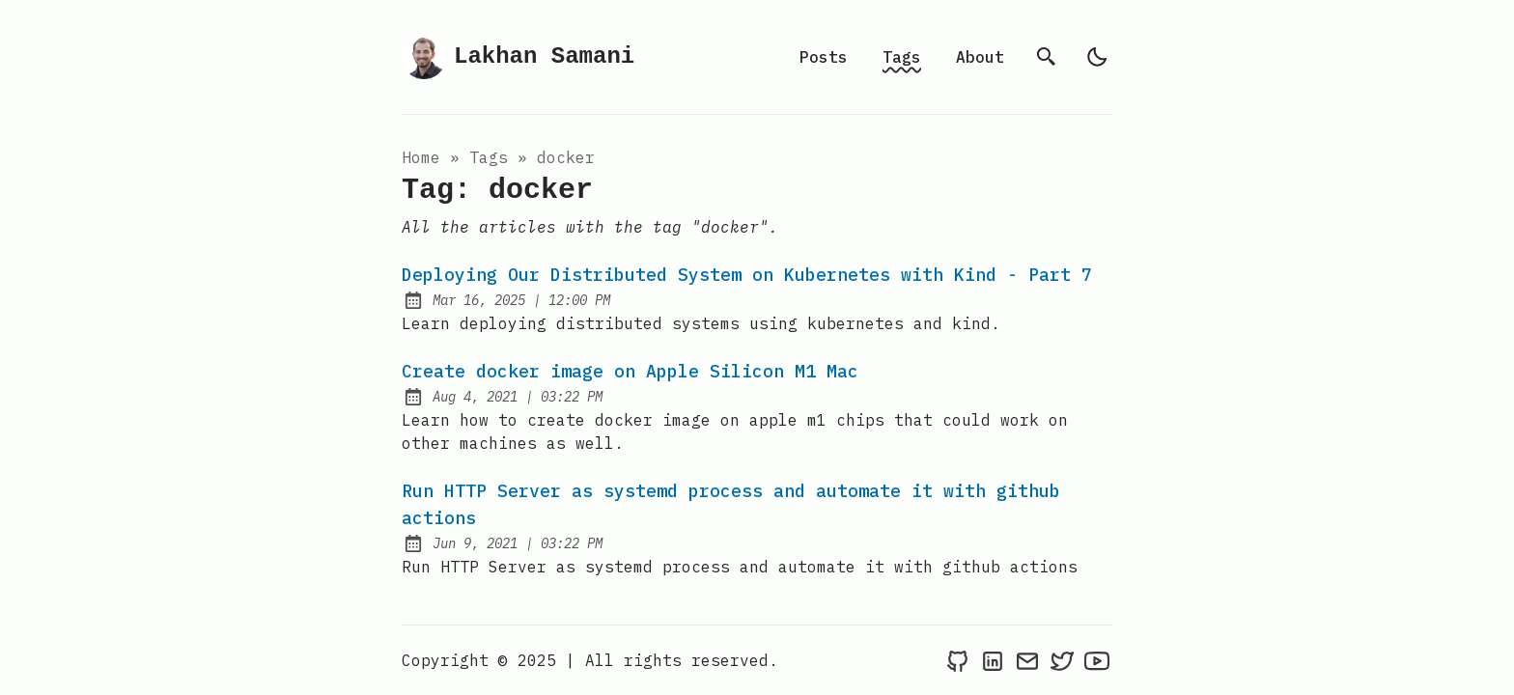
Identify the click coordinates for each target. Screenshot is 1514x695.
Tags (902, 57)
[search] (1046, 57)
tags (488, 157)
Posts (823, 57)
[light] (1096, 57)
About (980, 57)
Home (421, 157)
